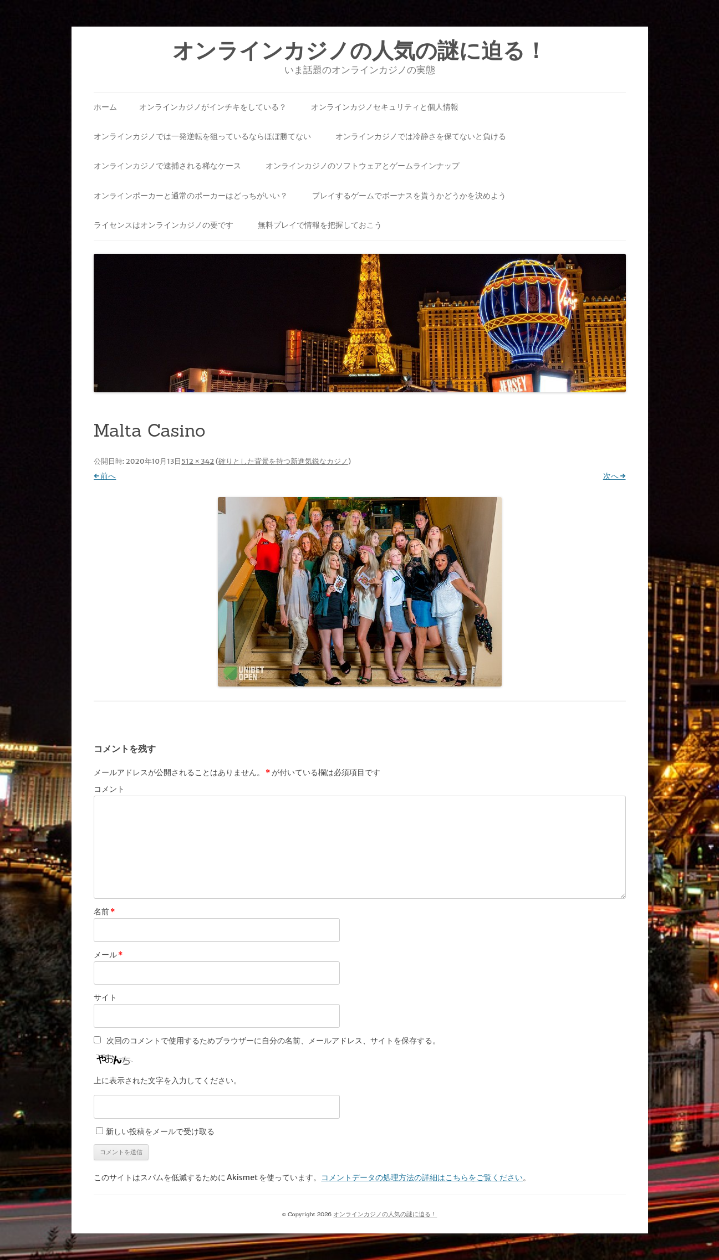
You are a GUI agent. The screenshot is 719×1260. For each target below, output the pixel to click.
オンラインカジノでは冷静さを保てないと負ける (420, 136)
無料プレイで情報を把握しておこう (320, 225)
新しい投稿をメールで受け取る (160, 1131)
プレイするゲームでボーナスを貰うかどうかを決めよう (409, 196)
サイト (105, 997)
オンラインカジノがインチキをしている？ (213, 107)
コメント (109, 789)
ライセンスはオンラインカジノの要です (163, 225)
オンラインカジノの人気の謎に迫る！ (359, 51)
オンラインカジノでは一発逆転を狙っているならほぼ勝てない (202, 136)
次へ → (614, 476)
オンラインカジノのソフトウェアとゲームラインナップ (363, 166)
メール (108, 955)
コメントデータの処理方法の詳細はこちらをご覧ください (422, 1177)
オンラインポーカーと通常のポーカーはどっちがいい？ (191, 196)
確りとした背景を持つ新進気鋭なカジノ (283, 461)
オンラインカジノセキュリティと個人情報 (384, 107)
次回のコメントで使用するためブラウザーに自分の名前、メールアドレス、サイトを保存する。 (273, 1041)
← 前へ (105, 476)
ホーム (105, 107)
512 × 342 (197, 461)
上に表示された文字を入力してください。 (167, 1080)
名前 (104, 911)
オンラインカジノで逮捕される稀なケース (167, 166)
